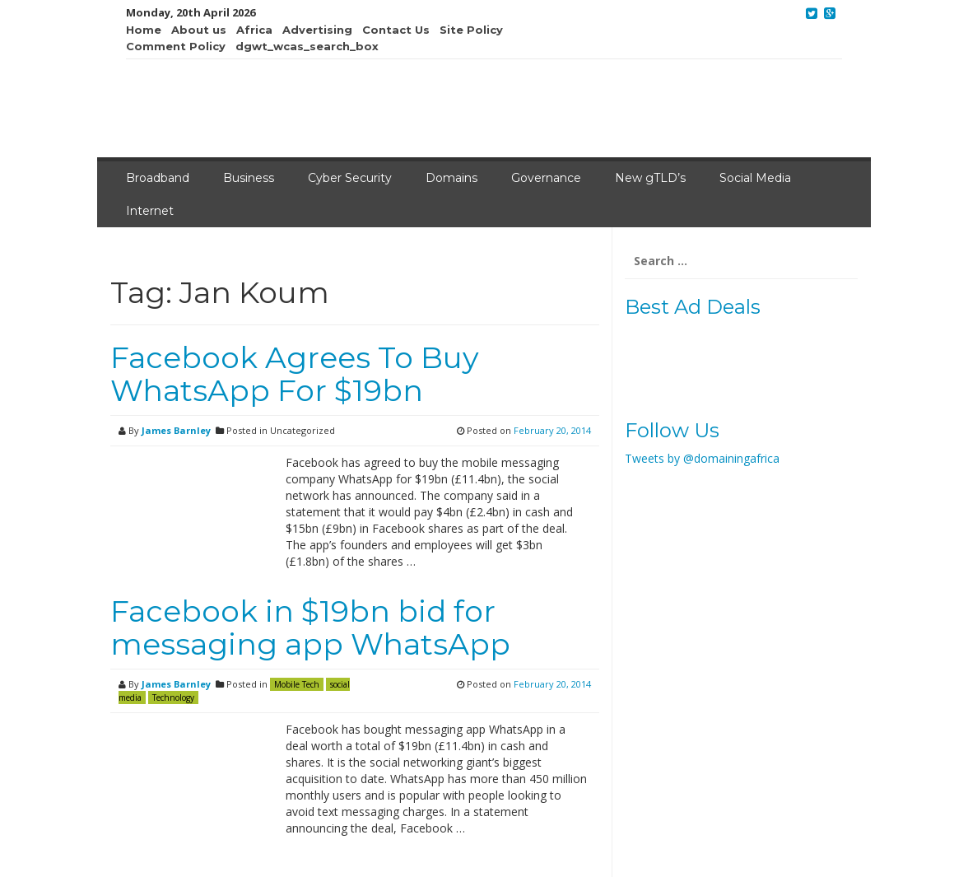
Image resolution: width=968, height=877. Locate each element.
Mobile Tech (296, 684)
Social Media (755, 177)
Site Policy (471, 29)
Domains (451, 177)
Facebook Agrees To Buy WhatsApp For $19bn (294, 373)
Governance (546, 177)
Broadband (157, 177)
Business (248, 177)
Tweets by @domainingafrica (702, 458)
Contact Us (396, 29)
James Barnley (176, 430)
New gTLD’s (650, 177)
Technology (173, 697)
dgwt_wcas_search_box (307, 46)
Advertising (317, 29)
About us (198, 29)
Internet (150, 210)
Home (143, 29)
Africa (254, 29)
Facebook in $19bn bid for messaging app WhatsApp (310, 627)
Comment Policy (176, 46)
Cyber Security (350, 177)
